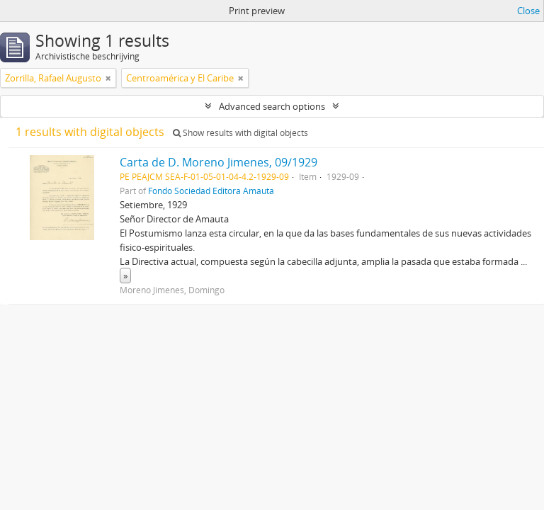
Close (528, 10)
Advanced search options (272, 106)
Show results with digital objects (240, 133)
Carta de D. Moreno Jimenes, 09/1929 (218, 162)
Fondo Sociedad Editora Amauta (211, 190)
